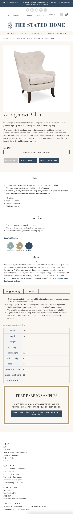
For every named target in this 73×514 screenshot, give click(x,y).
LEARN (51, 33)
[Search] (61, 14)
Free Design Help (10, 493)
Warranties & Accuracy (12, 477)
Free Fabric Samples (36, 405)
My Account (28, 15)
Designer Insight (13, 291)
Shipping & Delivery (11, 474)
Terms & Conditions (11, 455)
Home (5, 38)
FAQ (5, 447)
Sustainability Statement (13, 482)
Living (18, 38)
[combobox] (52, 14)
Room (12, 38)
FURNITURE (12, 33)
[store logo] (36, 25)
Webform (7, 490)
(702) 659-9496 (9, 496)
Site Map (7, 461)
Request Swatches (48, 160)
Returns (6, 450)
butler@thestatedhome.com (14, 499)
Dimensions (31, 291)
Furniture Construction (12, 480)
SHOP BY (23, 33)
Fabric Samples (38, 33)
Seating (25, 38)
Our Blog (61, 33)
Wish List (39, 15)
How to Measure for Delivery (15, 452)
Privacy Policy (9, 458)
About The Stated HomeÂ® (14, 469)
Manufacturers (9, 471)
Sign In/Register (14, 15)
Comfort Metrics (11, 238)
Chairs (33, 38)
